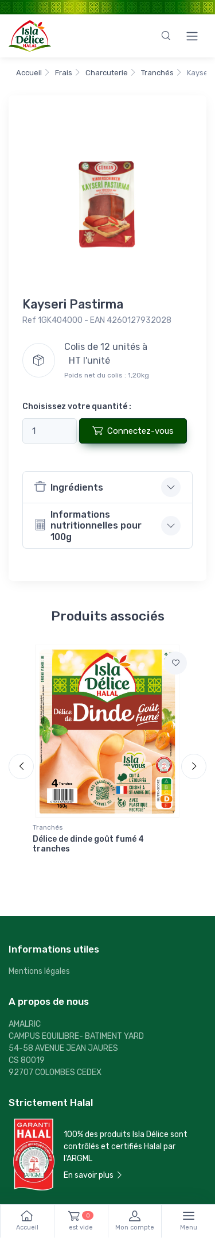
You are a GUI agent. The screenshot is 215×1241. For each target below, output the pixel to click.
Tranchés (157, 72)
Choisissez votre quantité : (76, 406)
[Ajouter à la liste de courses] (175, 663)
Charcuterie (106, 72)
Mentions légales (39, 971)
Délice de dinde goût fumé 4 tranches (88, 844)
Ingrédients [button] (68, 486)
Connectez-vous (133, 430)
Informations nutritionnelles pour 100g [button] (88, 525)
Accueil (29, 72)
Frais (63, 72)
